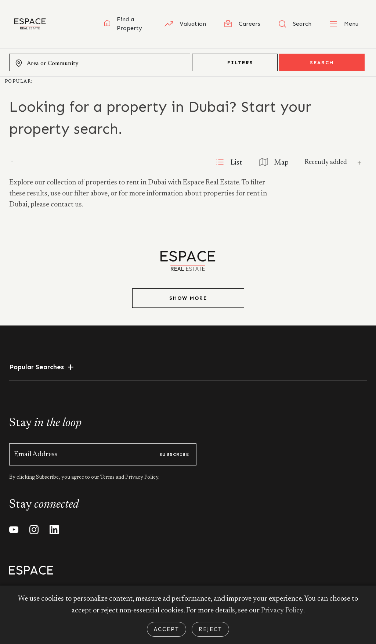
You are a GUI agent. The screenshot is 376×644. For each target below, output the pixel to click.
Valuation (185, 23)
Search (322, 63)
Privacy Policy (282, 610)
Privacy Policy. (141, 477)
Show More (188, 298)
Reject (210, 629)
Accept (166, 629)
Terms (108, 477)
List (226, 162)
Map (273, 162)
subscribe (174, 454)
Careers (242, 23)
